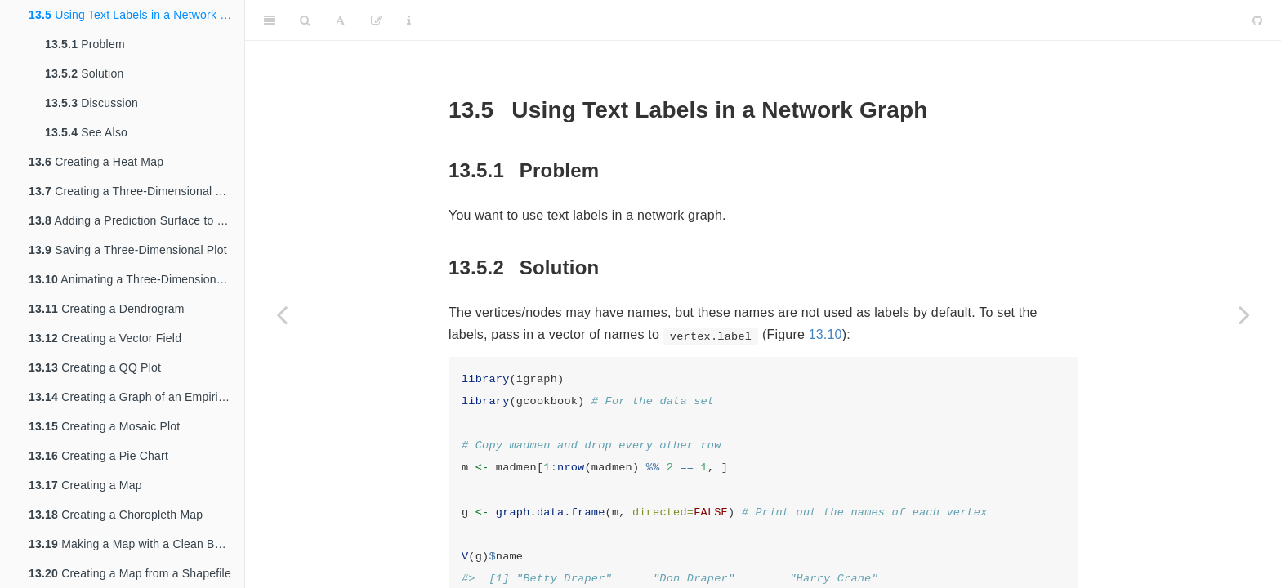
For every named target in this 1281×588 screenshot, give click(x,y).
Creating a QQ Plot (95, 367)
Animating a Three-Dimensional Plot (136, 279)
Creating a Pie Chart (98, 455)
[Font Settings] (340, 20)
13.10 (825, 334)
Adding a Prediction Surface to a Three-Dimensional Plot (136, 220)
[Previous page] (282, 314)
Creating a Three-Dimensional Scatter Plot (136, 191)
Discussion (91, 102)
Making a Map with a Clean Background (136, 543)
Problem (85, 44)
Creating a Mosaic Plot (104, 426)
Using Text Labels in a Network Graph (136, 14)
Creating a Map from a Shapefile (130, 573)
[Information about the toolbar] (409, 20)
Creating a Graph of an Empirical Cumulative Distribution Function (136, 396)
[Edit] (377, 20)
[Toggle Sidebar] (270, 20)
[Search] (305, 20)
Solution (84, 73)
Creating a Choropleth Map (116, 514)
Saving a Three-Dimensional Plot (128, 249)
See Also (86, 132)
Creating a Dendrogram (107, 308)
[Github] (1257, 20)
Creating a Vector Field (105, 338)
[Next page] (1244, 314)
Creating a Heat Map (96, 161)
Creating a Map (85, 485)
